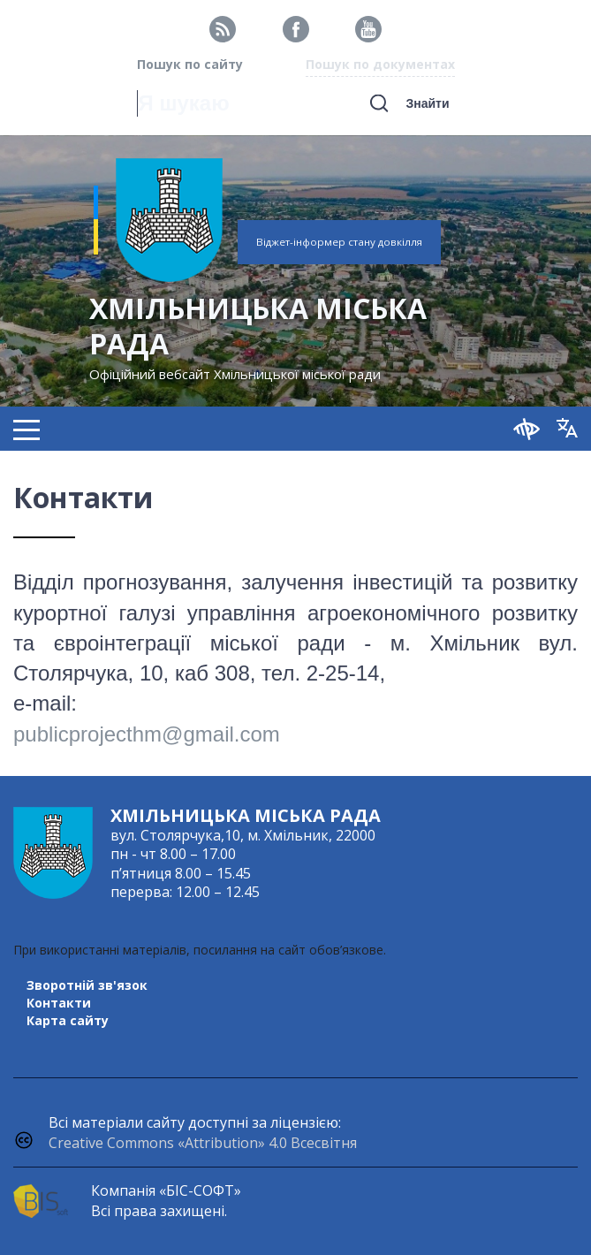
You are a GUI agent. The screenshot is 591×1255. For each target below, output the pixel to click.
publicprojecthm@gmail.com (146, 734)
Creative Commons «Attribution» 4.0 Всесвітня (203, 1142)
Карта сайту (68, 1020)
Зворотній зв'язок (87, 985)
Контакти (59, 1002)
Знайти (427, 103)
